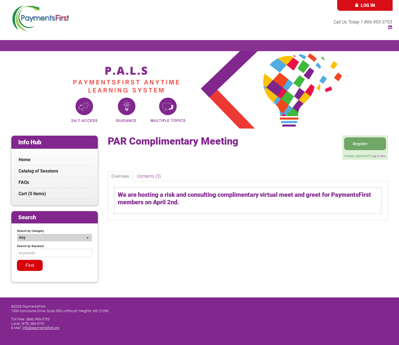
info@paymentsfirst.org (40, 328)
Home (24, 159)
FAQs (24, 182)
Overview (120, 176)
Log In (368, 5)
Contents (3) (149, 176)
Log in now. (378, 156)
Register (360, 144)
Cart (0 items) (32, 193)
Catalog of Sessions (38, 171)
